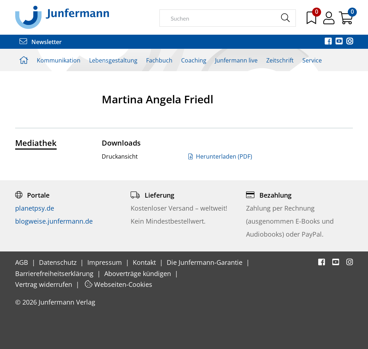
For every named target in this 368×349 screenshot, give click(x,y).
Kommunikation (58, 60)
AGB (22, 262)
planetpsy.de (34, 208)
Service (312, 60)
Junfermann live (236, 60)
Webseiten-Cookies (118, 284)
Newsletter (40, 42)
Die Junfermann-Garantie (205, 262)
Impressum (105, 262)
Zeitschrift (280, 60)
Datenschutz (58, 262)
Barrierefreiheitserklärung (55, 273)
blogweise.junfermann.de (54, 221)
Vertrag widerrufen (44, 284)
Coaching (193, 60)
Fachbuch (159, 60)
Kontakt (145, 262)
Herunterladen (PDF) (220, 156)
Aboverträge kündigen (138, 273)
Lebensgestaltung (113, 60)
